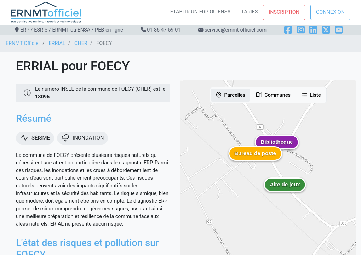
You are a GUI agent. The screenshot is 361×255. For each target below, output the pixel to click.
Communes (273, 94)
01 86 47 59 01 (163, 30)
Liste (311, 94)
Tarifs (249, 12)
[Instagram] (301, 30)
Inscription (284, 12)
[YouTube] (339, 30)
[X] (326, 30)
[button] (285, 190)
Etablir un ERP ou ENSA (200, 12)
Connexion (330, 12)
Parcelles (230, 94)
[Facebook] (288, 30)
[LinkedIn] (313, 30)
